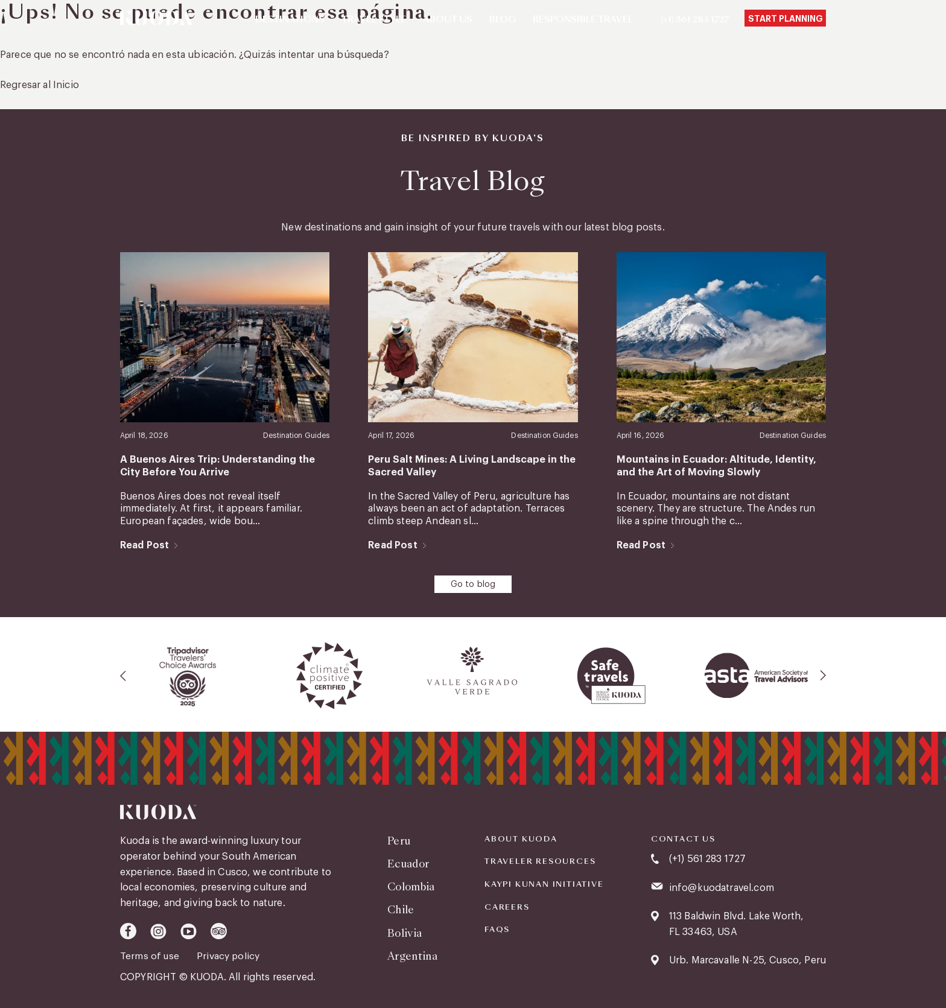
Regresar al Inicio (39, 85)
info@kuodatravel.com (722, 886)
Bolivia (404, 929)
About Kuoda (520, 837)
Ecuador (408, 861)
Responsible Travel (583, 19)
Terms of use (151, 954)
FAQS (497, 928)
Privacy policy (230, 954)
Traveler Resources (539, 860)
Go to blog (473, 583)
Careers (507, 905)
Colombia (411, 883)
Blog (502, 19)
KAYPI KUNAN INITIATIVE (544, 882)
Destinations (290, 19)
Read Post (144, 544)
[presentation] (124, 674)
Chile (400, 906)
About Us (447, 19)
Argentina (412, 951)
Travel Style (373, 19)
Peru (398, 839)
